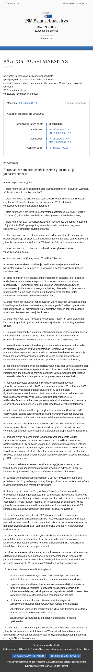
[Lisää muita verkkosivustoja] (75, 3)
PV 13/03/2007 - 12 (59, 129)
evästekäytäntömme (34, 669)
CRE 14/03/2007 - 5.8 (60, 142)
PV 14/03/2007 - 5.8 (59, 138)
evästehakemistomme (57, 669)
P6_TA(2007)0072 (58, 147)
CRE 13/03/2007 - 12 (60, 133)
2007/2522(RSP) (28, 103)
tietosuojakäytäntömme (75, 665)
